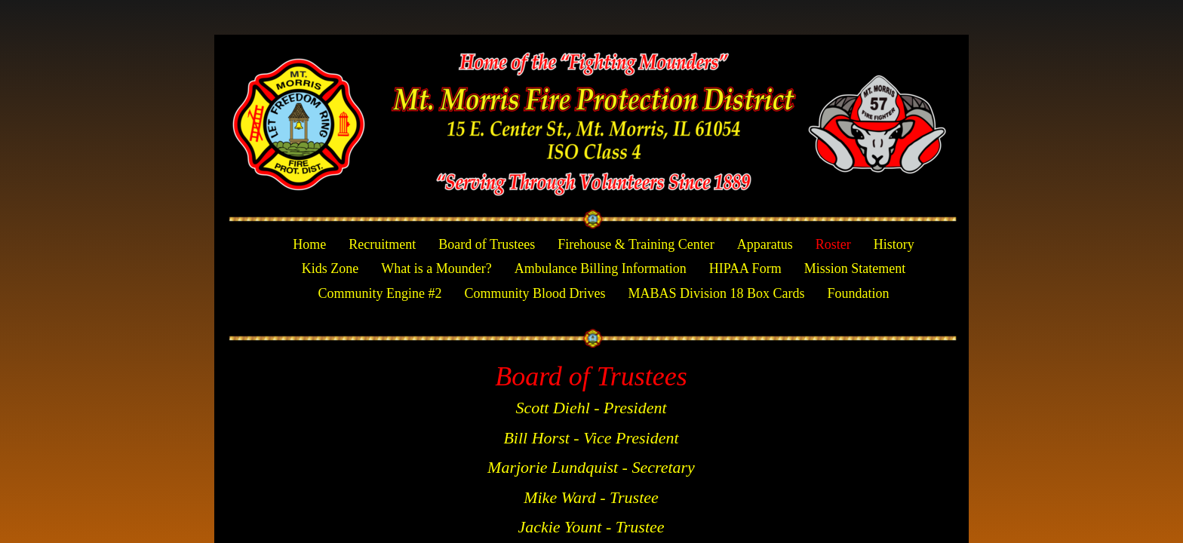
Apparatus (765, 244)
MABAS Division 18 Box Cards (716, 293)
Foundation (859, 293)
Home (309, 244)
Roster (833, 244)
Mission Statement (855, 268)
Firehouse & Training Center (636, 244)
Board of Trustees (486, 244)
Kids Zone (330, 268)
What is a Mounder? (436, 268)
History (894, 244)
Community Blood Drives (534, 293)
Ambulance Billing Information (601, 268)
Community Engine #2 (379, 293)
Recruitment (382, 244)
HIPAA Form (745, 268)
